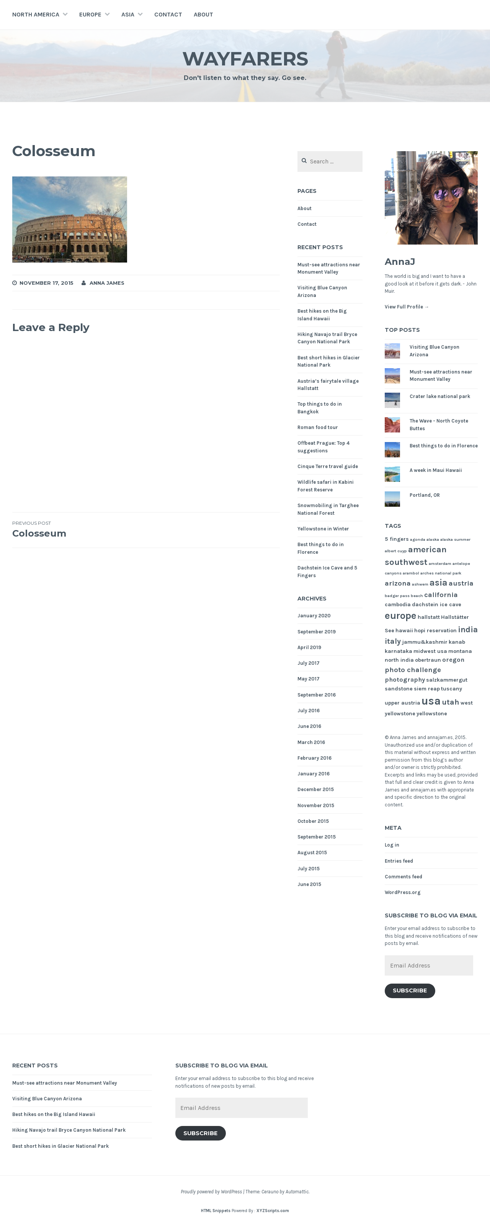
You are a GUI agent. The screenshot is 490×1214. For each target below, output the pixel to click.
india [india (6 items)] (468, 629)
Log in (392, 845)
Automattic (297, 1191)
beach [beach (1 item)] (417, 595)
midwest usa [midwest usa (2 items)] (430, 651)
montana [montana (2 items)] (460, 651)
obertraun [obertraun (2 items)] (428, 660)
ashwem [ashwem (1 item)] (420, 584)
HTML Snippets (215, 1210)
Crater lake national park (440, 396)
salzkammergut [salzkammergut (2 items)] (446, 680)
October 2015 (313, 821)
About (203, 14)
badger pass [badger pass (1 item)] (397, 595)
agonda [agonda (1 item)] (417, 539)
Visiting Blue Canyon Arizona (47, 1098)
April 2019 (309, 647)
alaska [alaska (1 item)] (432, 539)
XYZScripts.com (272, 1210)
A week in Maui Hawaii (436, 470)
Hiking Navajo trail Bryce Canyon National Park (69, 1130)
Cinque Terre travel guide (327, 466)
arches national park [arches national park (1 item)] (440, 573)
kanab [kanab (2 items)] (457, 642)
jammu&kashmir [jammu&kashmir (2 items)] (425, 642)
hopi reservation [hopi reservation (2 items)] (435, 630)
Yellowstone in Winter (323, 529)
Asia (127, 14)
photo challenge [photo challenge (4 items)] (413, 670)
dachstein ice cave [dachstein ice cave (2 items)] (436, 604)
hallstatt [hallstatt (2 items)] (429, 617)
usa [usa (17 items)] (431, 700)
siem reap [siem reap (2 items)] (427, 688)
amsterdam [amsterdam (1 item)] (440, 563)
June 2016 (309, 726)
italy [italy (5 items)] (393, 641)
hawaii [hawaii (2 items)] (404, 630)
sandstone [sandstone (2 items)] (399, 688)
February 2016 (314, 758)
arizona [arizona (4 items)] (398, 583)
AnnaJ (400, 261)
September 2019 (316, 632)
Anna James (107, 283)
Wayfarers (245, 58)
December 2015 (315, 789)
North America (35, 14)
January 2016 (313, 774)
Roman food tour (317, 427)
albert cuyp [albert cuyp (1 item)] (396, 550)
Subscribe (410, 990)
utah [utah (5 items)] (450, 702)
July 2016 (308, 710)
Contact (168, 14)
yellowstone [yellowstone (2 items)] (431, 713)
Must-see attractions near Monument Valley (64, 1083)
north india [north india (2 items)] (399, 660)
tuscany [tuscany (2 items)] (451, 688)
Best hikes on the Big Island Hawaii (53, 1114)
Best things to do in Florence (444, 446)
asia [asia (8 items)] (439, 583)
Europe (90, 14)
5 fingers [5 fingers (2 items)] (397, 539)
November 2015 (315, 805)
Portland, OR (425, 495)
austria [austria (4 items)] (461, 583)
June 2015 (309, 884)
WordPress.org (403, 892)
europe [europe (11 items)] (400, 616)
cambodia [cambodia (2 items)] (398, 604)
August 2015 (312, 852)
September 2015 (316, 837)
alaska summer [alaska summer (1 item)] (455, 539)
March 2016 (311, 742)
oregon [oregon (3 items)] (453, 659)
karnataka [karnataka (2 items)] (398, 651)
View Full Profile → (407, 307)
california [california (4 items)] (441, 595)
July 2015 (308, 868)
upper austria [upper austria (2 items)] (402, 703)
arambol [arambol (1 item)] (411, 573)
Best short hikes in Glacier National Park (60, 1146)
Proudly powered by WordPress (211, 1191)
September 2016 (316, 695)
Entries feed (399, 861)
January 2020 (314, 615)
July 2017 (308, 663)
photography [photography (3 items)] (405, 679)
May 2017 (308, 679)
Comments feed (403, 876)
